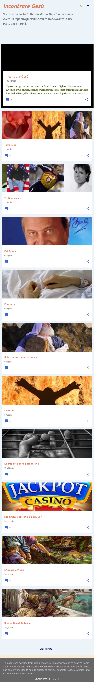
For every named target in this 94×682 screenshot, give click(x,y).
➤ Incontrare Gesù (29, 37)
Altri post (47, 648)
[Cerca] (82, 6)
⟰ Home (7, 37)
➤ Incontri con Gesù (58, 37)
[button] (87, 100)
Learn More (42, 678)
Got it (57, 678)
